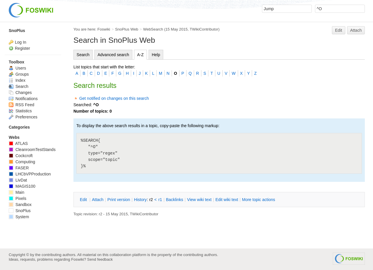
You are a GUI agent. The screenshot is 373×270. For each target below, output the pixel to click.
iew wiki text (199, 199)
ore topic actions (258, 199)
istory (140, 199)
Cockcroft (21, 155)
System (19, 216)
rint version (119, 199)
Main (16, 192)
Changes (20, 92)
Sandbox (20, 204)
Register (22, 48)
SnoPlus (17, 30)
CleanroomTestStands (32, 149)
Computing (22, 161)
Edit (338, 30)
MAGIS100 (22, 186)
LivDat (18, 180)
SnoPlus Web (126, 29)
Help (156, 54)
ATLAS (18, 143)
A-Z (140, 54)
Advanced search (113, 54)
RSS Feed (21, 104)
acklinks (174, 199)
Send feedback (100, 259)
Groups (19, 74)
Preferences (23, 117)
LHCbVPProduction (30, 174)
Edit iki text (226, 199)
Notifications (23, 98)
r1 (160, 199)
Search (83, 54)
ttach (97, 199)
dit (84, 199)
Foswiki (103, 29)
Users (17, 68)
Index (17, 80)
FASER (19, 168)
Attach (356, 30)
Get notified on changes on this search (114, 98)
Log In (20, 42)
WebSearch (153, 29)
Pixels (17, 198)
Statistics (20, 111)
